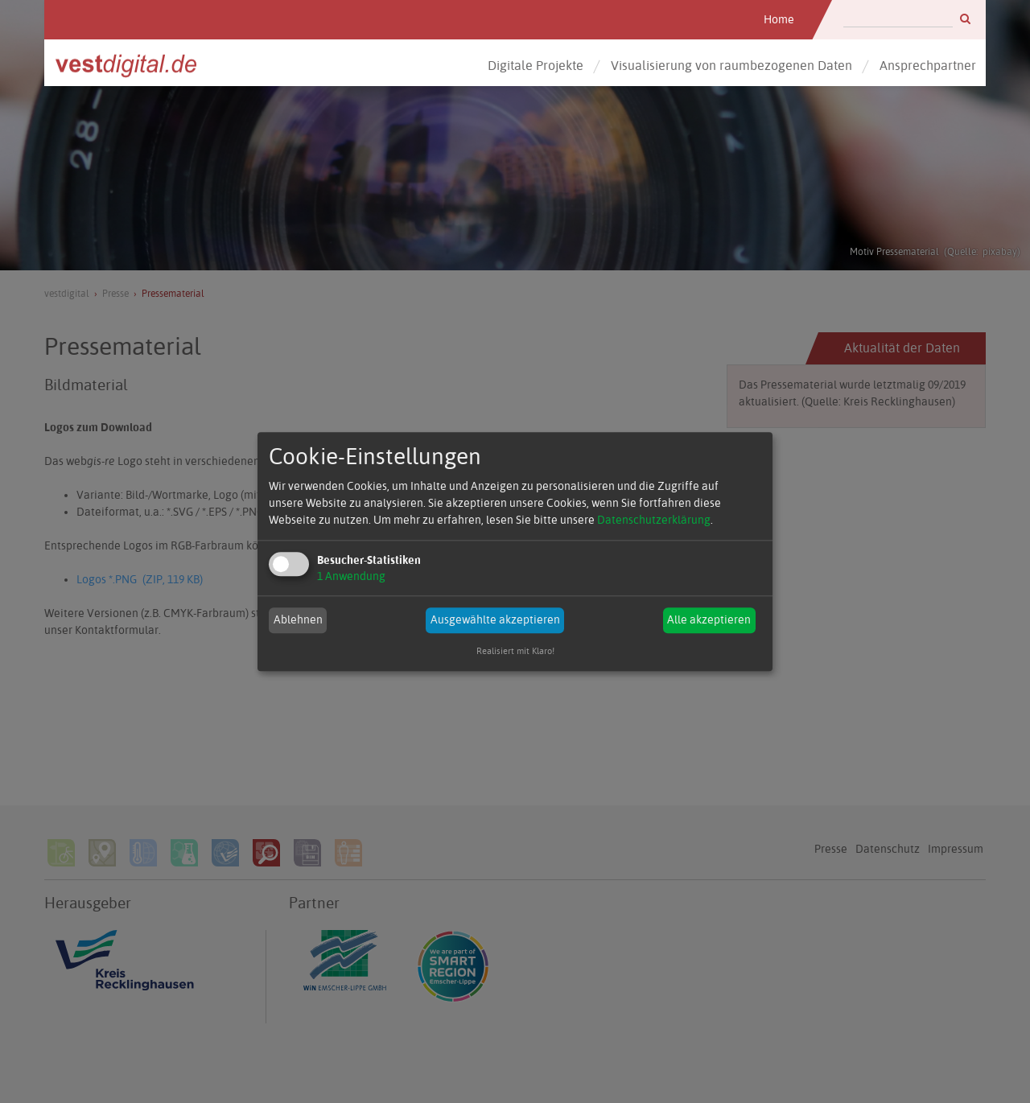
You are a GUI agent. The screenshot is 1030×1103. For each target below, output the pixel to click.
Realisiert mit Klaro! (515, 651)
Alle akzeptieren (709, 620)
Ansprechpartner (928, 65)
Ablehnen (298, 620)
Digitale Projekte (535, 65)
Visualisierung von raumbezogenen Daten (731, 65)
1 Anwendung (351, 576)
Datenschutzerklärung (654, 519)
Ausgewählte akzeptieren (495, 620)
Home (779, 19)
